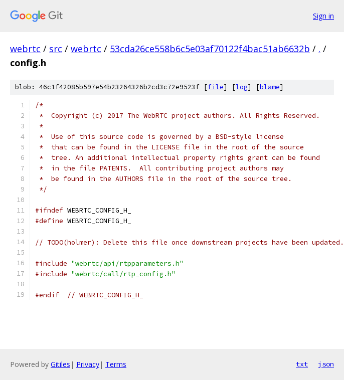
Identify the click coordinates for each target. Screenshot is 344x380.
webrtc (25, 49)
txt (302, 363)
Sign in (323, 16)
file (216, 87)
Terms (115, 364)
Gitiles (60, 364)
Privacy (87, 364)
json (326, 363)
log (242, 87)
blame (270, 87)
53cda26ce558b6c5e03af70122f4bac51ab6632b (210, 49)
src (55, 49)
